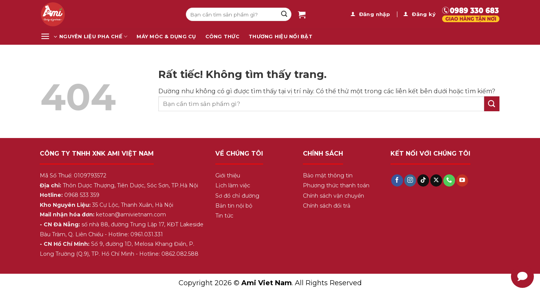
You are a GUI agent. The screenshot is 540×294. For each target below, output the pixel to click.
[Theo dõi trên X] (436, 180)
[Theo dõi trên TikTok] (423, 180)
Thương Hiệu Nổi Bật (280, 36)
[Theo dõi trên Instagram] (410, 180)
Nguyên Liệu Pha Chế (93, 36)
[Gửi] (284, 14)
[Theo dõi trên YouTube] (462, 180)
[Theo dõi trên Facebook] (397, 180)
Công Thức (222, 36)
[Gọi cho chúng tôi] (449, 180)
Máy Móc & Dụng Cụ (166, 36)
